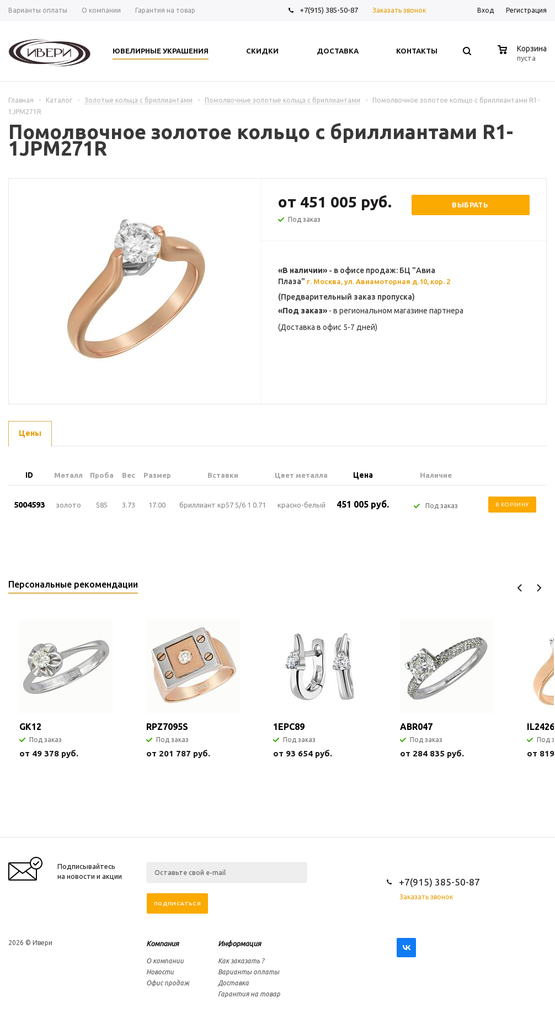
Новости (160, 971)
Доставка (233, 982)
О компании (165, 960)
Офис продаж (167, 982)
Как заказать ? (241, 960)
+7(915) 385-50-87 (330, 10)
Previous (520, 588)
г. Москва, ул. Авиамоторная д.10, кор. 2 (378, 281)
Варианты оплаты (248, 971)
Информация (239, 943)
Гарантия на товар (249, 994)
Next (539, 588)
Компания (162, 943)
